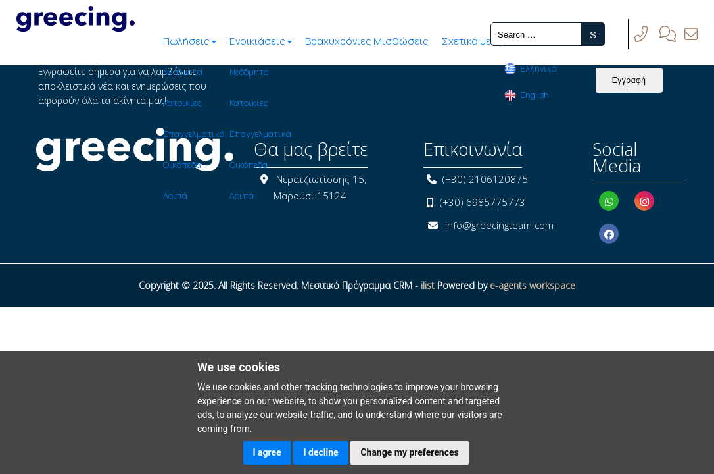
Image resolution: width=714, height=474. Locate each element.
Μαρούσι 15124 (310, 195)
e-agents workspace (532, 285)
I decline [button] (320, 452)
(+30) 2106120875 (485, 179)
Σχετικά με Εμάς (404, 41)
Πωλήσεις (111, 41)
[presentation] (370, 90)
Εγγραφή (629, 80)
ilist (428, 285)
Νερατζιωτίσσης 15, (321, 179)
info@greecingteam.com (499, 225)
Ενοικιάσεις (184, 41)
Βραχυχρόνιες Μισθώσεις (292, 41)
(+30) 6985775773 (482, 202)
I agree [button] (267, 452)
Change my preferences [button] (409, 452)
